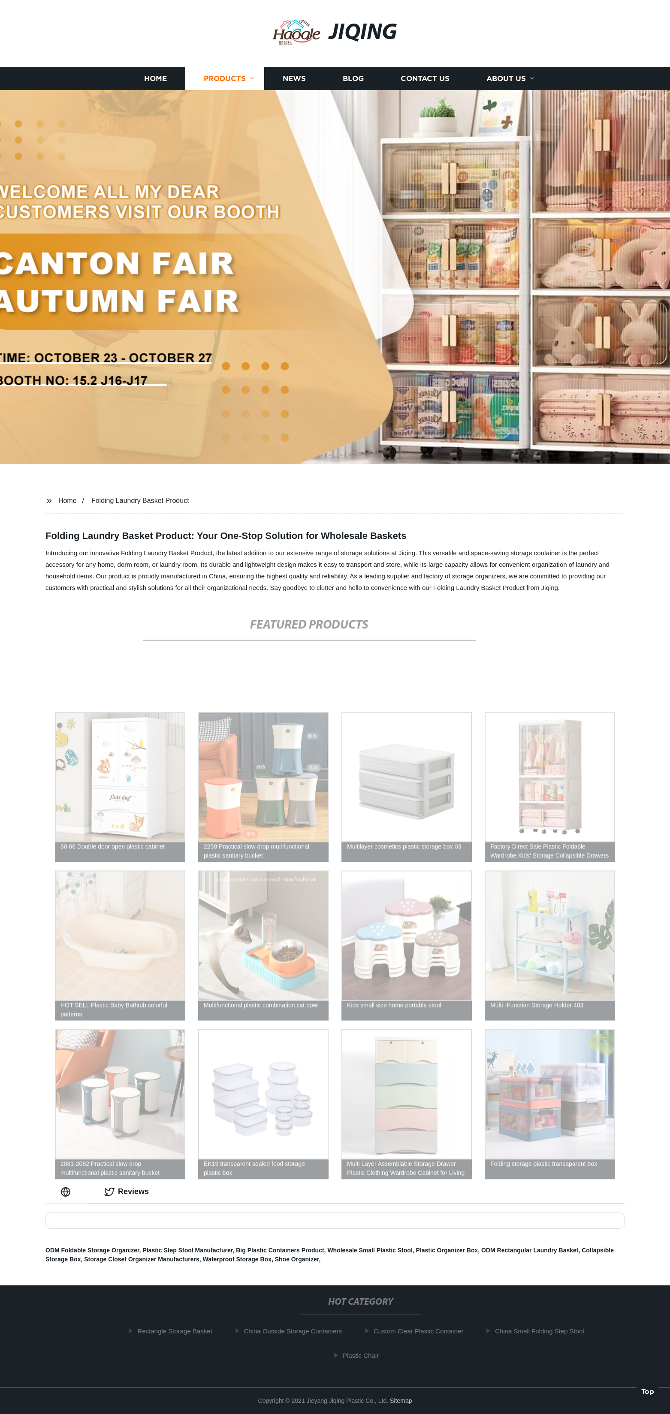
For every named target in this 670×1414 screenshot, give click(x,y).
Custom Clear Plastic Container (422, 1331)
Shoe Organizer (297, 1259)
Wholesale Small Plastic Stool (369, 1250)
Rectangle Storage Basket (178, 1331)
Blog (353, 87)
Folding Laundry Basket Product (140, 500)
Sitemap (401, 1400)
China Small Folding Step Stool (543, 1331)
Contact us (425, 87)
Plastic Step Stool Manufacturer (187, 1250)
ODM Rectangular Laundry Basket (529, 1250)
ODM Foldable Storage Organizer (92, 1250)
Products (225, 87)
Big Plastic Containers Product (280, 1250)
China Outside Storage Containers (296, 1331)
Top (647, 1391)
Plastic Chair (365, 1355)
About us (506, 87)
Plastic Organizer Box (447, 1250)
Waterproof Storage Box (237, 1259)
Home (155, 87)
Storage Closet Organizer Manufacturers (141, 1259)
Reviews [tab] (126, 1192)
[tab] (67, 1191)
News (294, 87)
